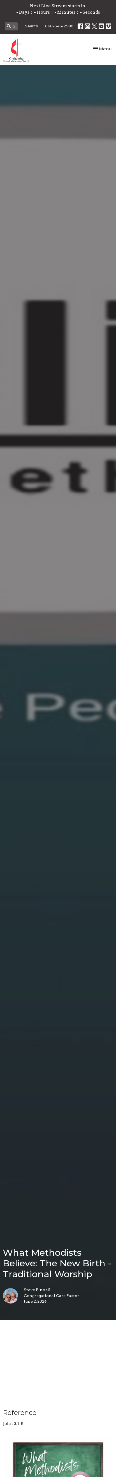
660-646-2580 (59, 26)
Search (31, 26)
